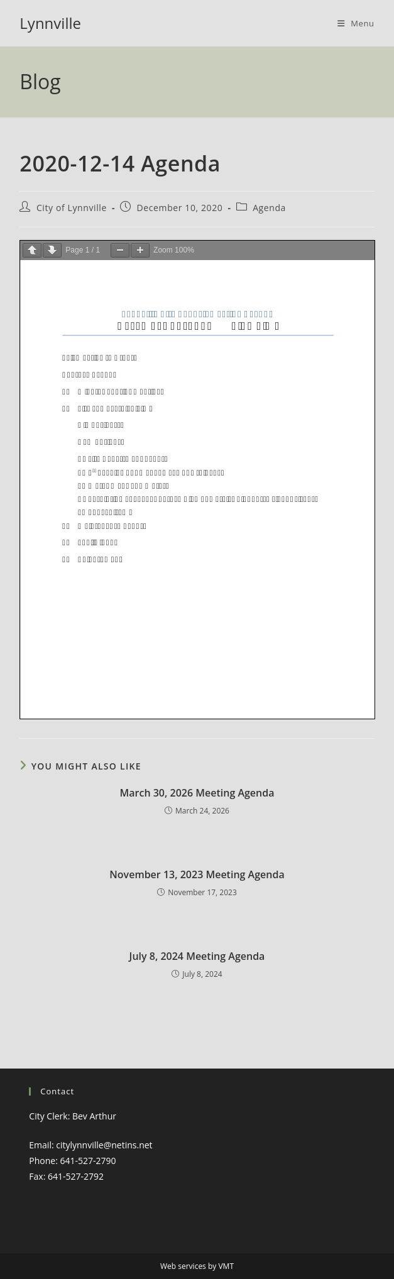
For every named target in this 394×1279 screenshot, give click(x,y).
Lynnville (50, 23)
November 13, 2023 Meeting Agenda (196, 874)
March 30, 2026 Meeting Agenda (197, 793)
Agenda (269, 208)
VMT (226, 1266)
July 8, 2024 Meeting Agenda (197, 956)
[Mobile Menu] (356, 23)
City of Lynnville (71, 208)
